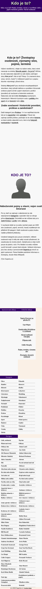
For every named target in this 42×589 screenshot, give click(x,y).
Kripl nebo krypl (24, 475)
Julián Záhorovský (25, 453)
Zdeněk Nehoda (24, 572)
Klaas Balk (22, 551)
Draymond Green (24, 535)
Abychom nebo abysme (8, 469)
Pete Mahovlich (24, 522)
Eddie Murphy (27, 345)
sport (3, 101)
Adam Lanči (23, 446)
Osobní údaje (28, 588)
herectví (13, 101)
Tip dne (21, 440)
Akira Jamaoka (6, 459)
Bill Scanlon (23, 554)
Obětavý (22, 466)
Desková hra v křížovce (8, 506)
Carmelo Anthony (25, 532)
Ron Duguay (5, 525)
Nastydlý (4, 466)
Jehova (24, 221)
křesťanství (9, 218)
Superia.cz (27, 250)
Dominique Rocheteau (8, 569)
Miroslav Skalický (7, 456)
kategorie (14, 216)
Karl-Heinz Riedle (7, 572)
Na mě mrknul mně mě (26, 462)
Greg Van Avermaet (7, 548)
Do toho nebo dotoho (8, 472)
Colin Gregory (5, 557)
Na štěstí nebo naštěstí (26, 478)
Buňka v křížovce (6, 498)
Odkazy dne (5, 446)
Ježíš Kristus (6, 221)
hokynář (34, 120)
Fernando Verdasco (25, 557)
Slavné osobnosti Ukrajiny (26, 335)
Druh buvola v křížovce (26, 506)
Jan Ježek (22, 450)
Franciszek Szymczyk (8, 545)
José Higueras (5, 561)
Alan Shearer (23, 566)
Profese (18, 112)
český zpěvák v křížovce (9, 503)
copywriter (11, 115)
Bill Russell (4, 532)
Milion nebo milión (7, 478)
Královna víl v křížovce (8, 511)
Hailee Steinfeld (24, 529)
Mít (2, 462)
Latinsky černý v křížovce (24, 510)
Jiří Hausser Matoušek (8, 453)
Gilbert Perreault (24, 519)
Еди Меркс (27, 325)
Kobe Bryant (23, 561)
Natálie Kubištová (7, 529)
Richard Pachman (25, 456)
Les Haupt (4, 554)
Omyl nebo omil (24, 482)
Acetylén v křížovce (25, 485)
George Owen (23, 545)
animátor (23, 115)
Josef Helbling (5, 551)
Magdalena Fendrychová (27, 525)
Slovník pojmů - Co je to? (25, 71)
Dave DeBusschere (7, 535)
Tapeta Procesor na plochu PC (26, 319)
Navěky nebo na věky (8, 482)
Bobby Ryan (23, 516)
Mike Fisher (5, 522)
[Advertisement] (21, 33)
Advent (21, 459)
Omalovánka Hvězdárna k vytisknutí (26, 330)
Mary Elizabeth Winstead (6, 565)
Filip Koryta (5, 450)
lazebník (15, 123)
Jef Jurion (22, 569)
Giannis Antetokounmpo (9, 538)
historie (37, 118)
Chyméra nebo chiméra (26, 469)
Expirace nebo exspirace (27, 472)
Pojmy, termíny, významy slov (26, 350)
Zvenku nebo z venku (8, 485)
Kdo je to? (21, 3)
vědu (22, 101)
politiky (32, 98)
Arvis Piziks (23, 541)
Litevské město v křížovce (6, 515)
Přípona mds (26, 340)
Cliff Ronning (5, 519)
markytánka (5, 123)
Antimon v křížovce (25, 490)
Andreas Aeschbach (7, 541)
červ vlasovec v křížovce (27, 498)
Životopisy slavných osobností (27, 356)
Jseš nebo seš (5, 475)
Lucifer (14, 221)
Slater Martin (23, 538)
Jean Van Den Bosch (25, 548)
